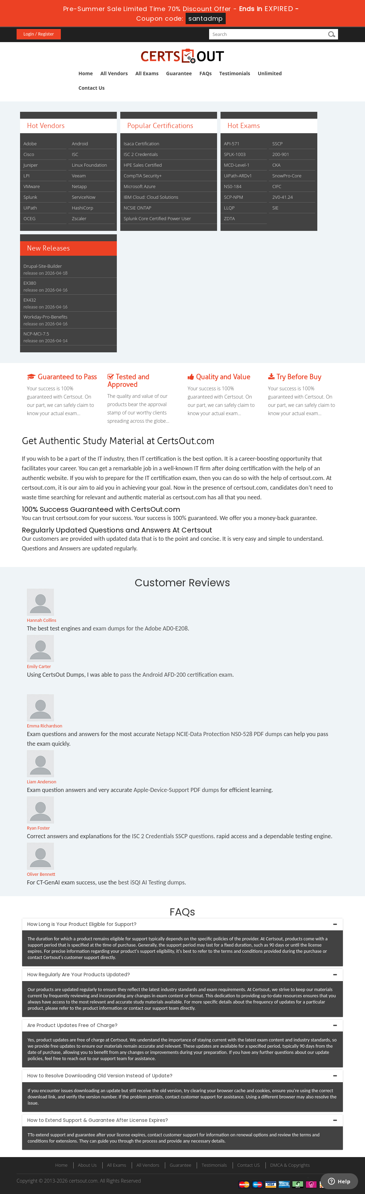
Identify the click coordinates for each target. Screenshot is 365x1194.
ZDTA (229, 218)
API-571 (232, 143)
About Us (87, 1165)
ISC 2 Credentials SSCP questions (173, 836)
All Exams (147, 73)
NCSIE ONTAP (137, 208)
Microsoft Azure (140, 186)
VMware (32, 186)
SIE (275, 208)
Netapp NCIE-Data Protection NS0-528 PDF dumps (219, 734)
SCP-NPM (233, 197)
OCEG (30, 218)
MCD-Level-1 (237, 165)
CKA (276, 165)
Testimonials (234, 73)
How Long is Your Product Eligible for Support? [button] (82, 924)
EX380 (30, 283)
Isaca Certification (141, 143)
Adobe (30, 143)
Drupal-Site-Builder (43, 266)
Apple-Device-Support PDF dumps (176, 790)
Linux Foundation (89, 165)
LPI (27, 176)
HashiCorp (82, 208)
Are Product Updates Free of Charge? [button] (72, 1025)
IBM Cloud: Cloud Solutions (151, 197)
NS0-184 (232, 186)
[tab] (182, 924)
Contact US (248, 1165)
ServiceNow (83, 197)
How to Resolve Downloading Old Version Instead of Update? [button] (99, 1075)
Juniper (31, 165)
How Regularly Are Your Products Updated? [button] (78, 974)
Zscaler (79, 218)
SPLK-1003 (235, 154)
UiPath (30, 208)
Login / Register (39, 34)
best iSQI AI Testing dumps (151, 882)
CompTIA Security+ (143, 176)
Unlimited (270, 73)
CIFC (276, 186)
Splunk (30, 197)
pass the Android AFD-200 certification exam (176, 674)
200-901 (280, 154)
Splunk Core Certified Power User (157, 218)
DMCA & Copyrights (290, 1165)
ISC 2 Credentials (141, 154)
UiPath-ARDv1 (238, 176)
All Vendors (114, 73)
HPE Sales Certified (143, 165)
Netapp (79, 186)
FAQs (205, 73)
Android (80, 143)
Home (85, 73)
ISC (75, 154)
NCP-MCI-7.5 (36, 334)
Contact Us (91, 88)
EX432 (30, 300)
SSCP (277, 143)
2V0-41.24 (282, 197)
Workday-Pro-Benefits (45, 317)
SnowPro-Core (286, 176)
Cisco (29, 154)
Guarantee (179, 73)
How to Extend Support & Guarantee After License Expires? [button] (97, 1120)
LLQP (229, 208)
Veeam (79, 176)
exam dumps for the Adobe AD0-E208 (140, 628)
